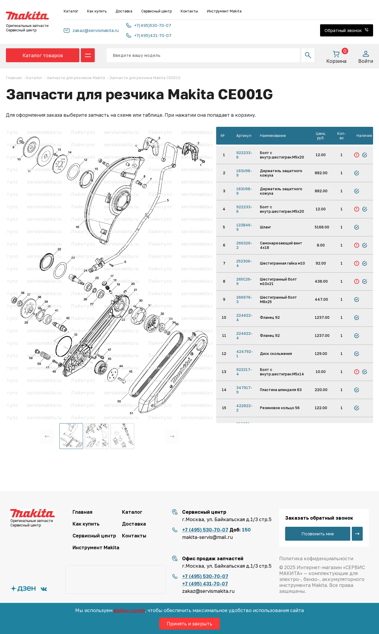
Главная (82, 512)
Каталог (71, 11)
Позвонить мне (317, 533)
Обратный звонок (347, 30)
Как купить (97, 11)
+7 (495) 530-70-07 (205, 530)
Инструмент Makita (224, 11)
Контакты (189, 11)
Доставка (123, 11)
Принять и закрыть (189, 624)
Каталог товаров (43, 55)
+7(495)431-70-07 (148, 35)
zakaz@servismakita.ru (91, 30)
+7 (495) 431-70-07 (205, 584)
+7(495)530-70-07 (148, 25)
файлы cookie (129, 610)
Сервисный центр (156, 11)
